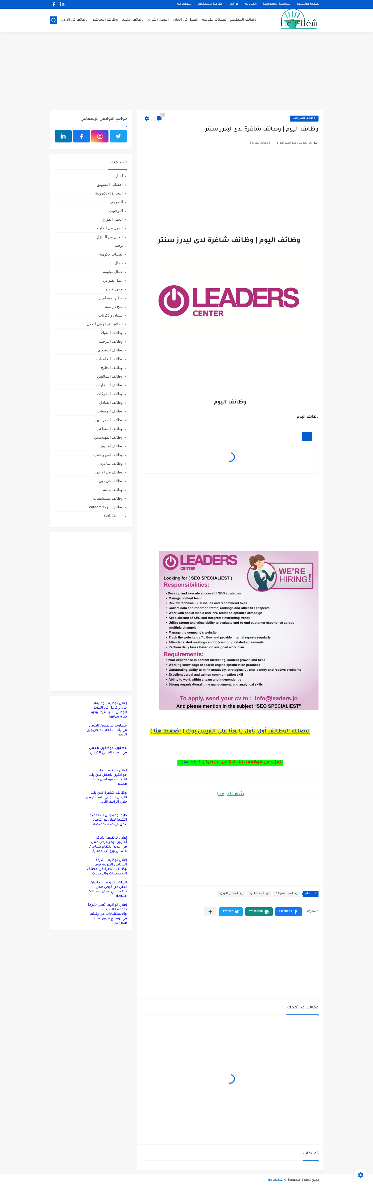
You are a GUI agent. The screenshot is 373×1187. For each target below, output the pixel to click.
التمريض (116, 202)
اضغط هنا (192, 762)
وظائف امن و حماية (108, 455)
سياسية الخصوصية (277, 4)
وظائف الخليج (133, 20)
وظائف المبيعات (110, 411)
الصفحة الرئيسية (308, 4)
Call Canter (113, 516)
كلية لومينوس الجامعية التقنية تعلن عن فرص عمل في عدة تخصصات (108, 820)
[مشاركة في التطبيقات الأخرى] (210, 911)
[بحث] (53, 20)
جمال (118, 263)
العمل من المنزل (110, 237)
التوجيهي (116, 210)
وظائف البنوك (112, 332)
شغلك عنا (184, 4)
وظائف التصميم (110, 350)
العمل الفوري (158, 20)
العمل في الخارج (185, 20)
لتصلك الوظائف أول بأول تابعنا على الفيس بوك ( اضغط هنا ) (230, 732)
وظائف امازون (111, 446)
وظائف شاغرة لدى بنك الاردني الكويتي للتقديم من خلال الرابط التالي (106, 797)
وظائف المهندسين (108, 437)
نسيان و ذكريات (110, 315)
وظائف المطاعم (243, 20)
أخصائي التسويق (110, 184)
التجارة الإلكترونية (109, 193)
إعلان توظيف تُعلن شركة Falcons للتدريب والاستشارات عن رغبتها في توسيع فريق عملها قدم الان (107, 914)
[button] (288, 911)
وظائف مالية (113, 489)
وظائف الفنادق (111, 402)
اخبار (119, 176)
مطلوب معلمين (111, 298)
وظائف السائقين (104, 20)
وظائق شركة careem (106, 507)
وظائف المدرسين (109, 420)
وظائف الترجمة (111, 341)
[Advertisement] (186, 71)
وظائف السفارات (109, 385)
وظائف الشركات (304, 118)
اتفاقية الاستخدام (210, 4)
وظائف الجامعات (109, 359)
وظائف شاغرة (259, 893)
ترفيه (119, 245)
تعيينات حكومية (214, 20)
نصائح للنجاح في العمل (105, 324)
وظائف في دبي (111, 481)
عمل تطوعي (113, 280)
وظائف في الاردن (74, 20)
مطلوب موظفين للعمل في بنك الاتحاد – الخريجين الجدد (107, 730)
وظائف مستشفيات (108, 498)
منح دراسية (114, 306)
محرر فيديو (114, 289)
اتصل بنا (251, 4)
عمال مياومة (113, 271)
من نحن (233, 4)
